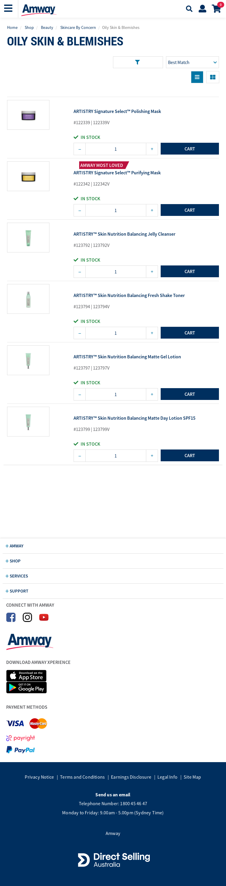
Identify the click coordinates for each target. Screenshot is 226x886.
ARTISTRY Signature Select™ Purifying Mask (117, 172)
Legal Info (167, 777)
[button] (9, 8)
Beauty (47, 27)
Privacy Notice (39, 777)
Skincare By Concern (78, 27)
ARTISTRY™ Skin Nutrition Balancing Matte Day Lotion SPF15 (134, 418)
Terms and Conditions (82, 777)
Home (12, 27)
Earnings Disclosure (131, 777)
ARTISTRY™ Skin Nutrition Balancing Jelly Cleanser (124, 234)
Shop (29, 27)
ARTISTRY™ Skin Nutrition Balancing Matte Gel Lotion (127, 357)
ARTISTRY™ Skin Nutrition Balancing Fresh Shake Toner (129, 295)
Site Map (192, 777)
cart (190, 149)
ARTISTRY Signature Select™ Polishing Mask (117, 111)
